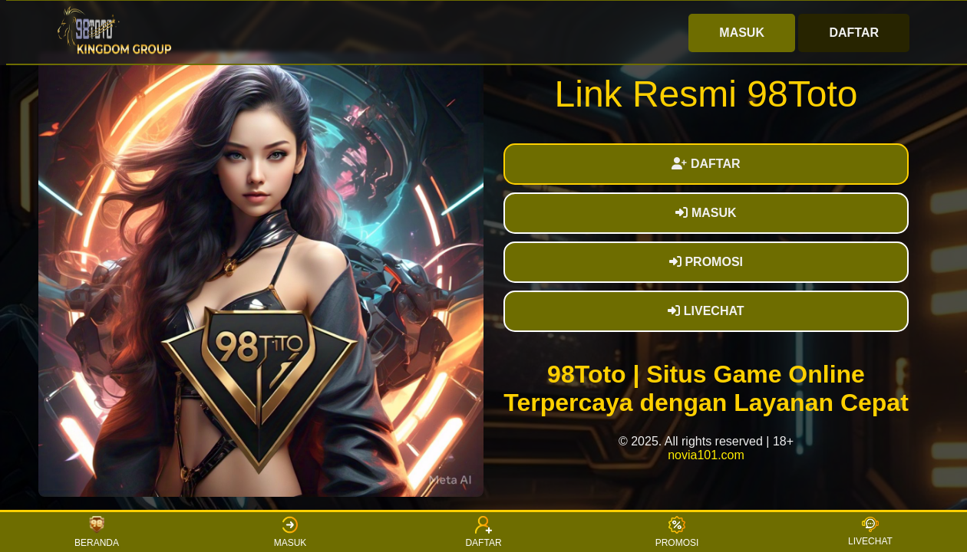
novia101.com (706, 455)
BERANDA (96, 532)
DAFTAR (854, 32)
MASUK (741, 32)
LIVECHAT (706, 310)
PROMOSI (706, 261)
